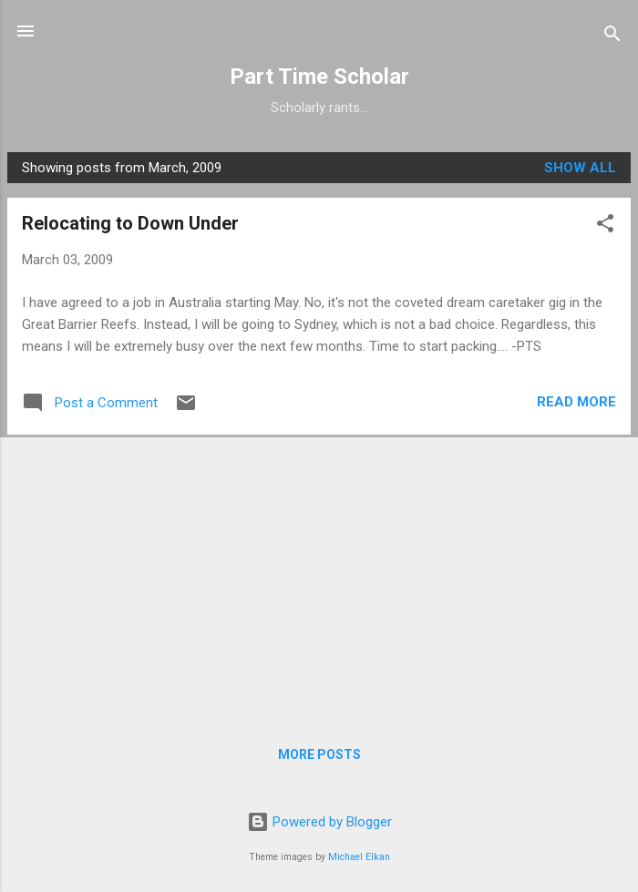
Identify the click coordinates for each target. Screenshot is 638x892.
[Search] (612, 37)
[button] (605, 226)
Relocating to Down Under (130, 223)
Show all (580, 167)
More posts (319, 754)
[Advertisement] (319, 576)
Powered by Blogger (319, 822)
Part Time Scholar (319, 76)
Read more (576, 402)
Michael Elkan (359, 857)
